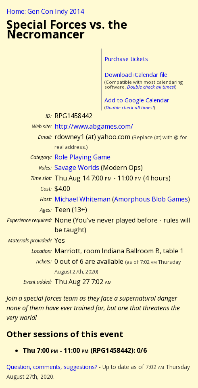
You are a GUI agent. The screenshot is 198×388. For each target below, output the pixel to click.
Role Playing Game (82, 157)
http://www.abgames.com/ (93, 126)
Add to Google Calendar (136, 100)
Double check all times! (151, 87)
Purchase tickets (126, 59)
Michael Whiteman (82, 199)
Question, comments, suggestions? (51, 367)
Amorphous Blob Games (151, 199)
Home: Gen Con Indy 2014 (45, 11)
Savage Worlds (76, 167)
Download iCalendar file (135, 74)
